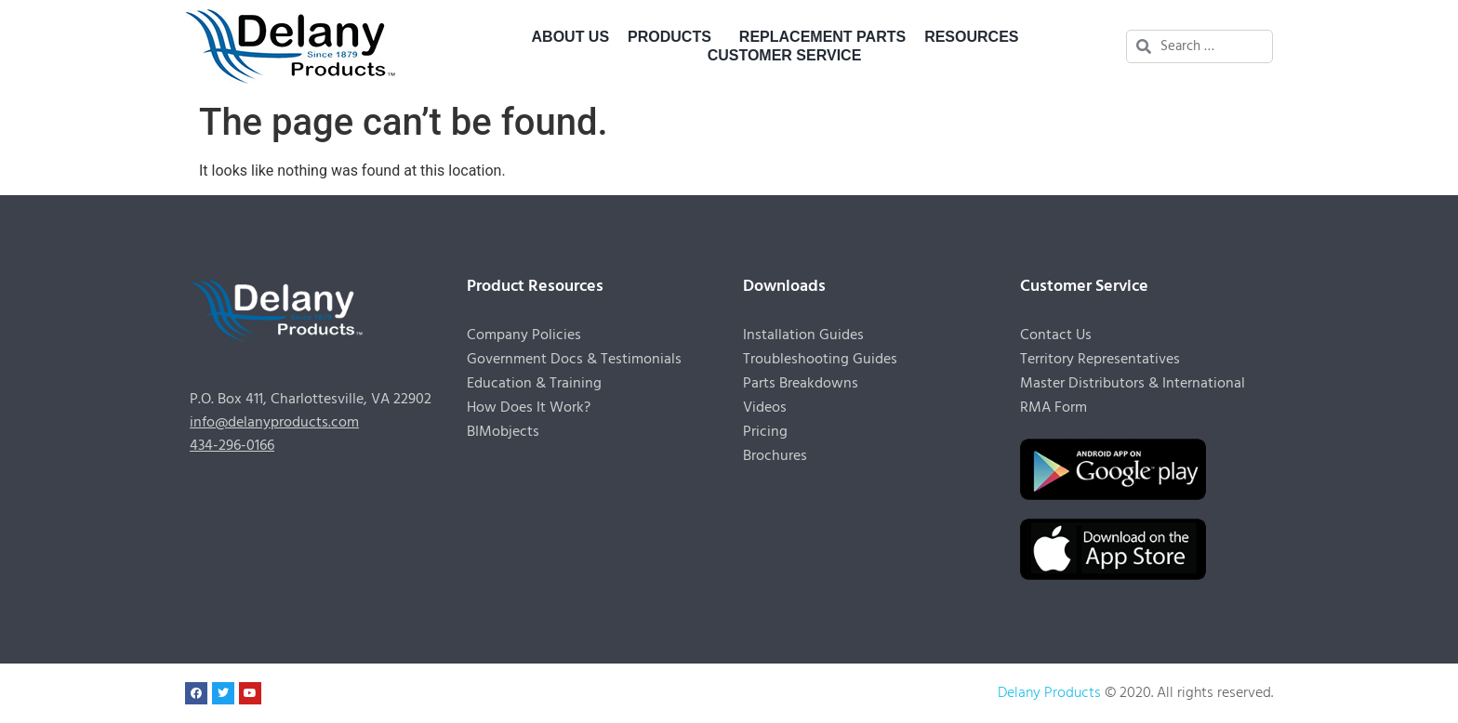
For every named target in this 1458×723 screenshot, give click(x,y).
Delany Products (1049, 693)
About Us (571, 37)
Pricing (765, 432)
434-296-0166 (232, 446)
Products (674, 37)
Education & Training (534, 384)
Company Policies (524, 335)
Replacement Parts (822, 37)
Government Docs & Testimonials (574, 360)
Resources (975, 37)
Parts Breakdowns (800, 384)
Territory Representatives (1100, 360)
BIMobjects (503, 432)
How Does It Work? (528, 408)
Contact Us (1056, 335)
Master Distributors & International (1132, 384)
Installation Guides (803, 335)
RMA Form (1053, 408)
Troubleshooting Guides (820, 360)
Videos (765, 408)
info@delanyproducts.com (274, 423)
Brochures (775, 456)
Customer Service (789, 55)
